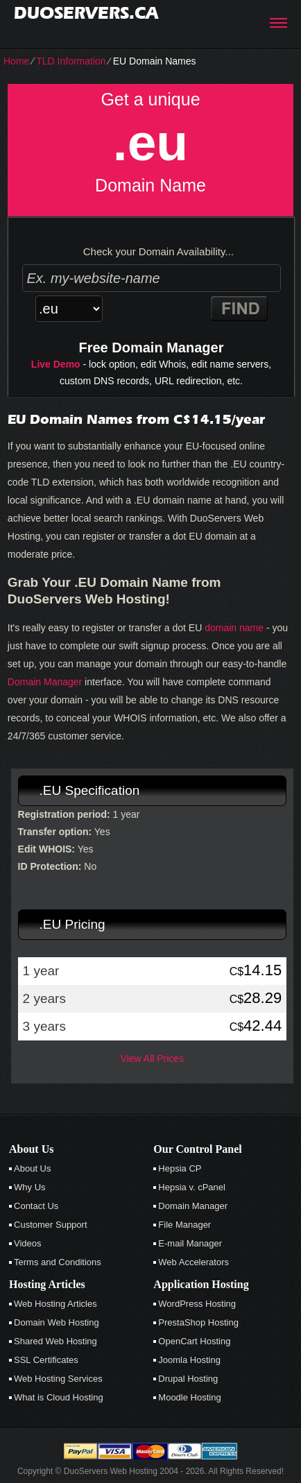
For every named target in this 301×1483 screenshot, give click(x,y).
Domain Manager (45, 681)
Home (16, 61)
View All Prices (152, 1058)
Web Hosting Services (58, 1378)
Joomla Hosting (189, 1360)
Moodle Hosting (189, 1397)
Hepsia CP (179, 1168)
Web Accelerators (193, 1262)
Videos (28, 1243)
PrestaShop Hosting (198, 1322)
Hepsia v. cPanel (191, 1187)
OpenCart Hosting (194, 1341)
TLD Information (70, 61)
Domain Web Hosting (56, 1322)
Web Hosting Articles (55, 1303)
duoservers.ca (86, 13)
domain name (234, 627)
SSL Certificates (46, 1360)
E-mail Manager (190, 1243)
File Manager (184, 1224)
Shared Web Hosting (55, 1341)
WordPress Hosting (197, 1303)
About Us (32, 1168)
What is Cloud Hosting (58, 1397)
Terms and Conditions (57, 1262)
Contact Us (36, 1206)
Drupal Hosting (188, 1378)
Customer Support (50, 1224)
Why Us (30, 1187)
